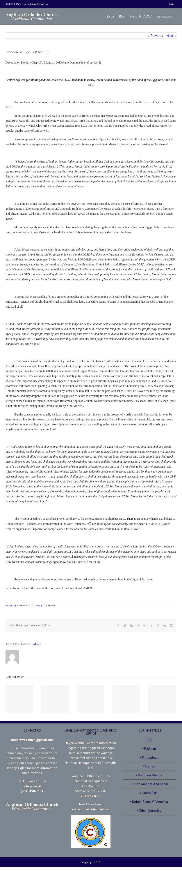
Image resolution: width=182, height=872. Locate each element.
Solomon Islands (150, 775)
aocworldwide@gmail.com (36, 4)
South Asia (150, 793)
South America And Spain (150, 784)
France (150, 766)
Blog (38, 605)
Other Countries (150, 810)
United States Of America (150, 801)
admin (11, 605)
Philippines (150, 757)
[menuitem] (171, 4)
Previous (157, 36)
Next (170, 36)
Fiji (150, 740)
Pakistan (150, 748)
